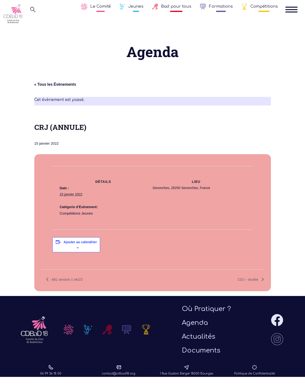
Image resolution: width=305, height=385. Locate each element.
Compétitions (264, 6)
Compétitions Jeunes (75, 213)
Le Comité (100, 6)
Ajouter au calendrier (80, 242)
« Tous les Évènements (55, 85)
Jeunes (135, 6)
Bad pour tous (176, 6)
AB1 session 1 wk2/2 (69, 280)
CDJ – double (247, 280)
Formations (221, 6)
